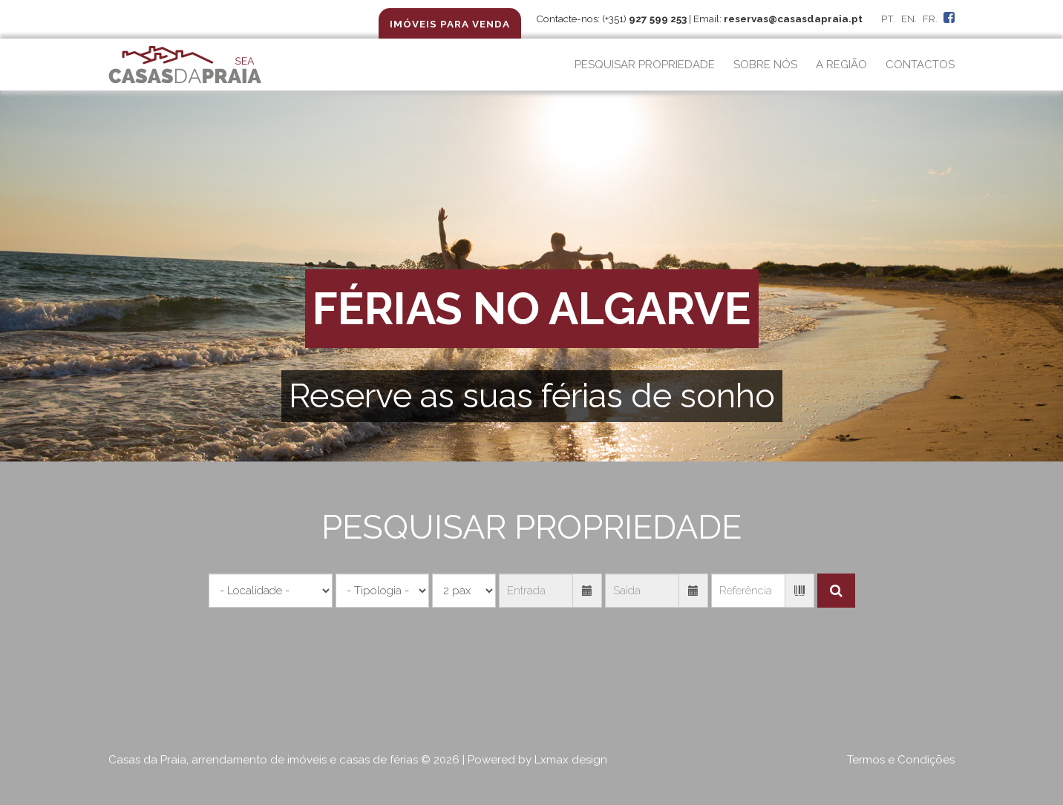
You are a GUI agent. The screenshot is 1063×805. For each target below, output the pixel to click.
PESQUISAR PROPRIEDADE (645, 64)
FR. (930, 18)
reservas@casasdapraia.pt (793, 18)
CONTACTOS (920, 64)
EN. (909, 18)
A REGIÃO (841, 64)
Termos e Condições (901, 759)
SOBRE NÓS (765, 64)
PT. (888, 18)
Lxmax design (570, 759)
